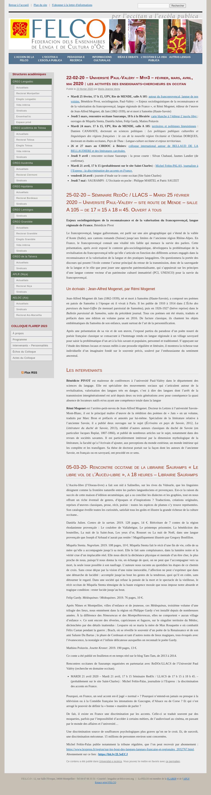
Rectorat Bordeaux (27, 198)
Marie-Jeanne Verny (109, 89)
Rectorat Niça (24, 286)
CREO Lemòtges (23, 209)
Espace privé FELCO (105, 782)
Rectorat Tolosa (25, 139)
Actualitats (22, 87)
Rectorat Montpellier (28, 93)
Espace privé (23, 122)
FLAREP (171, 778)
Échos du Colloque (24, 351)
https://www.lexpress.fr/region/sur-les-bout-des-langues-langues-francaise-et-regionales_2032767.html (130, 749)
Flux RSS (31, 372)
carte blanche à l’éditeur (174, 116)
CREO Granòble (23, 221)
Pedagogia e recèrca (76, 59)
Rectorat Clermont (26, 175)
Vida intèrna (23, 105)
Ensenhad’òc (23, 116)
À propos (18, 333)
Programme (20, 339)
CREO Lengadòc (23, 81)
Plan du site (40, 5)
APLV (186, 778)
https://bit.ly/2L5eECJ (113, 754)
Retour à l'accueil (19, 5)
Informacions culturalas (102, 59)
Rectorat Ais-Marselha (29, 315)
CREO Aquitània (23, 186)
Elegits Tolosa (24, 145)
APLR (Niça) (20, 274)
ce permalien (173, 761)
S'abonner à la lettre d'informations (72, 5)
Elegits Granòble (25, 239)
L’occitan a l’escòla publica (50, 59)
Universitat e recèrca (110, 761)
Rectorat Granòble (26, 233)
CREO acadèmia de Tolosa (29, 128)
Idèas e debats (128, 57)
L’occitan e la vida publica (154, 59)
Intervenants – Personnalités (30, 345)
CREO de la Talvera (25, 256)
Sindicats (21, 110)
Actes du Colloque (24, 357)
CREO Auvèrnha (23, 163)
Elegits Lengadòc (26, 99)
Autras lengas (179, 57)
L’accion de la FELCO (24, 59)
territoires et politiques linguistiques (174, 126)
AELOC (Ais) (20, 297)
